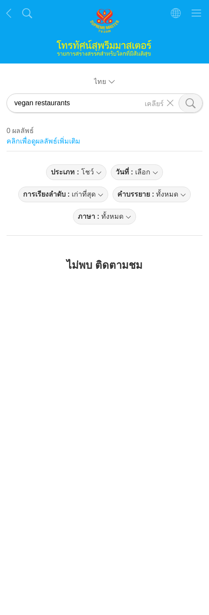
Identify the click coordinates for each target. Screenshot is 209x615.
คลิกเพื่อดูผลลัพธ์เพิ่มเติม (43, 141)
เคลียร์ (154, 103)
